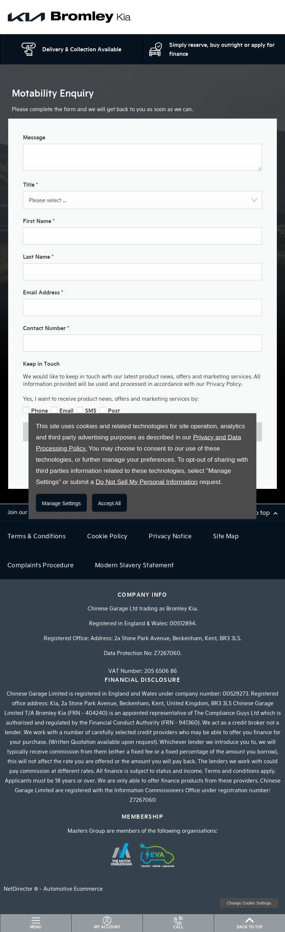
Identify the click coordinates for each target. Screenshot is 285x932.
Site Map (226, 536)
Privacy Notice (170, 536)
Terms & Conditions (36, 536)
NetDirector (19, 888)
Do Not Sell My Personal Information (147, 481)
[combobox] (142, 200)
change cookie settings (249, 903)
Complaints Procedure (40, 565)
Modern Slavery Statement (134, 565)
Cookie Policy (107, 536)
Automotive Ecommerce (73, 888)
